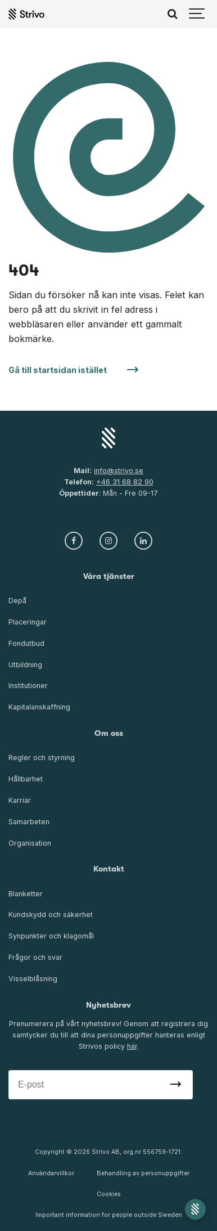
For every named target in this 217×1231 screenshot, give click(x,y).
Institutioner (28, 685)
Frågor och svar (35, 957)
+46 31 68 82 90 (124, 482)
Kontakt (108, 869)
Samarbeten (28, 821)
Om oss (108, 733)
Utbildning (25, 665)
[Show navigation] (197, 14)
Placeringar (27, 622)
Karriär (19, 800)
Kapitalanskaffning (39, 707)
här (132, 1046)
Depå (17, 600)
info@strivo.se (118, 470)
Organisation (29, 843)
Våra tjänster (108, 576)
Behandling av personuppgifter (143, 1173)
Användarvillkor (51, 1173)
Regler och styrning (41, 757)
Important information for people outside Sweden (108, 1215)
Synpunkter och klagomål (51, 936)
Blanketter (25, 893)
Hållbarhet (25, 779)
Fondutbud (26, 643)
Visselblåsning (32, 978)
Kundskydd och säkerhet (50, 914)
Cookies (109, 1194)
